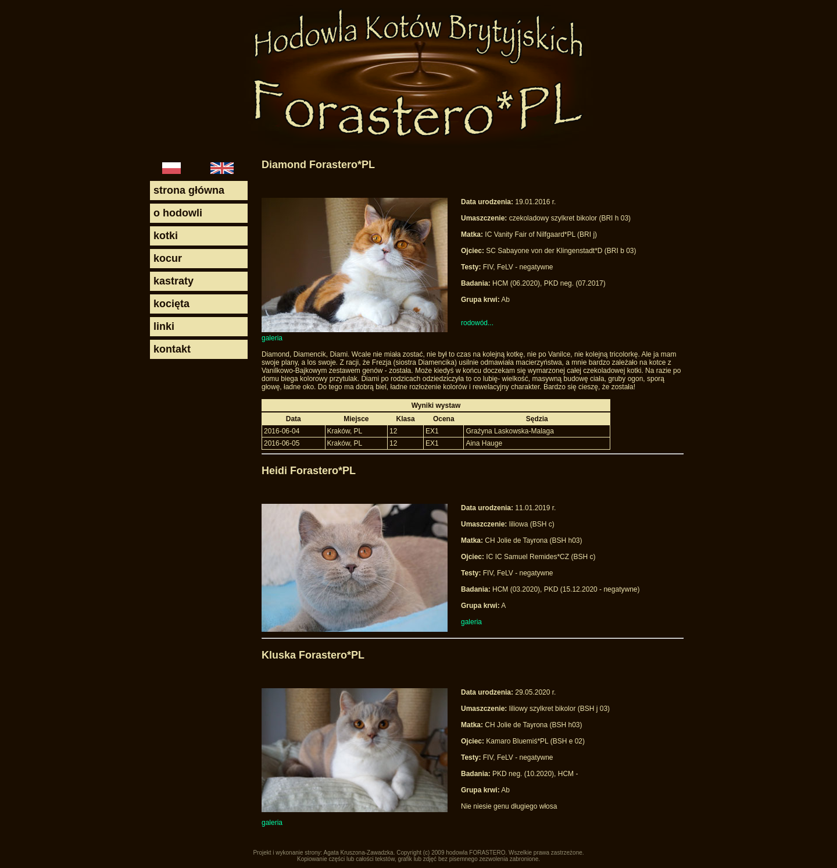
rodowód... (477, 323)
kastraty (173, 281)
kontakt (172, 349)
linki (163, 326)
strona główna (188, 190)
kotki (165, 235)
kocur (167, 258)
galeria (272, 338)
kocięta (171, 304)
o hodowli (177, 213)
